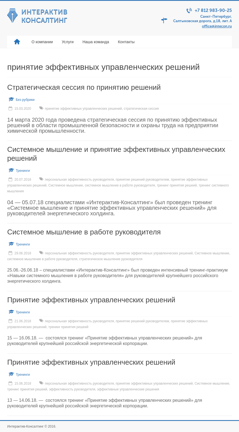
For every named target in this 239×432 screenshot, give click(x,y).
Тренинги (23, 171)
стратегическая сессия (141, 109)
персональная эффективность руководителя (79, 180)
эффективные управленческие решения (128, 389)
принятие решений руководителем (142, 180)
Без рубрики (25, 100)
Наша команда (95, 42)
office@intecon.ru (217, 26)
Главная (17, 42)
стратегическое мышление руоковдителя (110, 259)
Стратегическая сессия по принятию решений (84, 87)
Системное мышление (65, 185)
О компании (42, 42)
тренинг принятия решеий (177, 185)
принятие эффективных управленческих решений (83, 109)
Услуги (68, 42)
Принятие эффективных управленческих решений (91, 300)
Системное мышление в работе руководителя (84, 232)
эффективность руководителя (72, 389)
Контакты (126, 42)
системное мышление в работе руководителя (120, 185)
